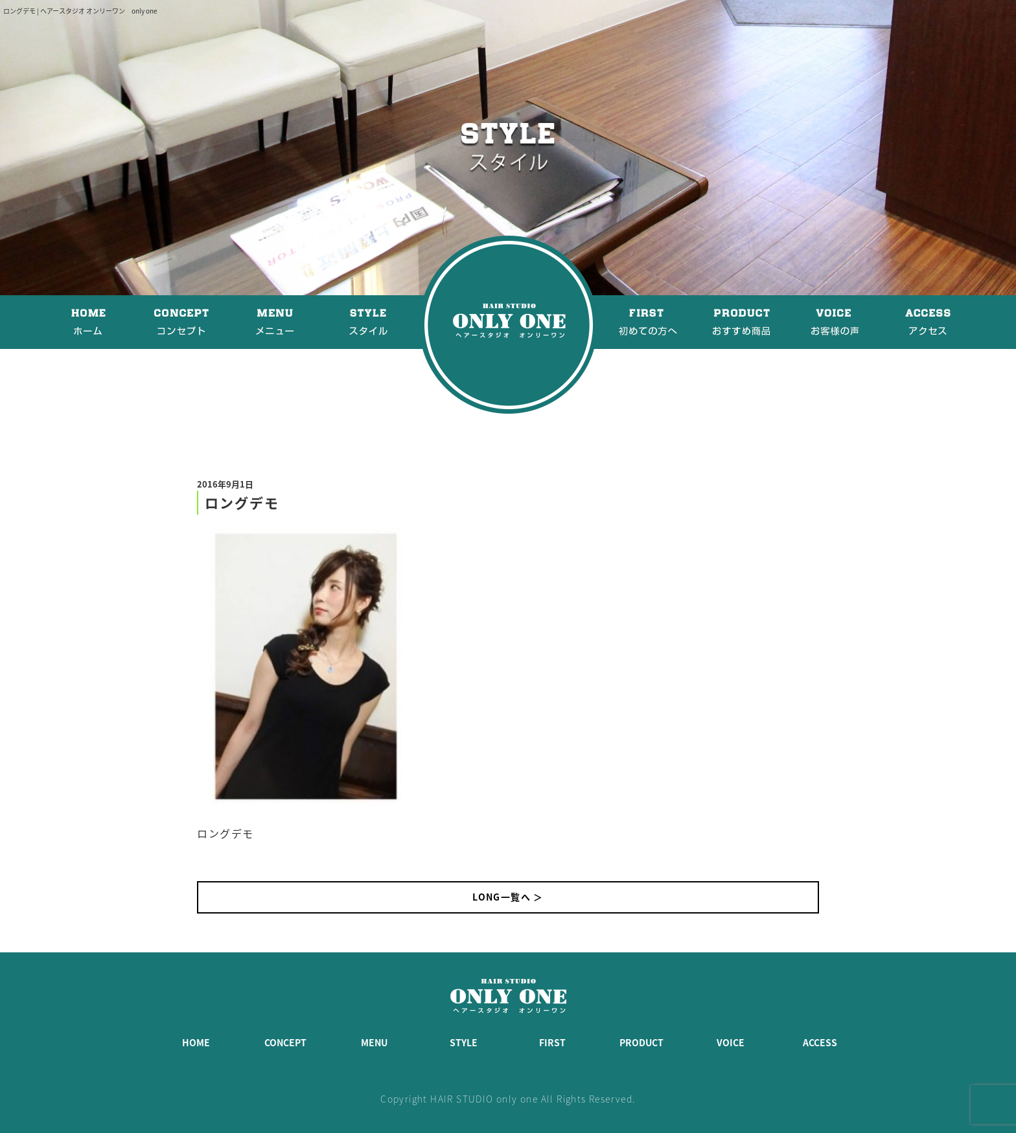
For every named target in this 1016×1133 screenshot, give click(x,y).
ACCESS (820, 1042)
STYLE (464, 1042)
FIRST (552, 1042)
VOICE (731, 1042)
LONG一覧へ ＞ (508, 896)
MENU (374, 1042)
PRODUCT (641, 1042)
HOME (196, 1042)
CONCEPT (285, 1042)
